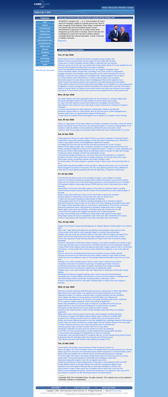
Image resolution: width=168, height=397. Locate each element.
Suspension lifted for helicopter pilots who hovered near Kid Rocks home (85, 337)
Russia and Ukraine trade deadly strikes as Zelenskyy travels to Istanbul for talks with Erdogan (93, 151)
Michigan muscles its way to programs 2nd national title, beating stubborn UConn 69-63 (91, 76)
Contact (130, 8)
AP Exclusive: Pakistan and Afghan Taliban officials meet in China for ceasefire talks (89, 316)
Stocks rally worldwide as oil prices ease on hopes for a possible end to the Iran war (89, 304)
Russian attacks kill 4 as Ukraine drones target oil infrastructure (82, 113)
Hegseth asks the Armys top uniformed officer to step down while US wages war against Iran (93, 234)
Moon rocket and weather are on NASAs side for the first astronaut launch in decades (90, 354)
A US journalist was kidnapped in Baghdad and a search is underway (84, 333)
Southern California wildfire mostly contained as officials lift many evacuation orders (89, 128)
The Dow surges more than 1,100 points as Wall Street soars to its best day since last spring (93, 356)
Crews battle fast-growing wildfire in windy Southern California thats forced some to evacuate (93, 166)
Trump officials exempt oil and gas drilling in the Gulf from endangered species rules (89, 364)
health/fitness (45, 34)
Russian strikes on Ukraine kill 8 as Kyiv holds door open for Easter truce (85, 197)
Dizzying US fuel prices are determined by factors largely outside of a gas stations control (91, 255)
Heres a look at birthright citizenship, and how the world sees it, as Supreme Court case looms (93, 371)
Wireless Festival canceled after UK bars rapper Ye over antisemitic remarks (87, 61)
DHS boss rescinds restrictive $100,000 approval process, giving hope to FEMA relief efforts (92, 291)
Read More (62, 41)
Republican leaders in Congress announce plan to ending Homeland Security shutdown (91, 295)
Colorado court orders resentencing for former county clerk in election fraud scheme (89, 262)
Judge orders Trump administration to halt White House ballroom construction (87, 358)
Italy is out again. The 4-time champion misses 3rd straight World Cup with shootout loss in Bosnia (95, 350)
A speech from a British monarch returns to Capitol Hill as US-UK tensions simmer (89, 318)
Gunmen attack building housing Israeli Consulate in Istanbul (81, 67)
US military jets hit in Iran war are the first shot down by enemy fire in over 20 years (89, 145)
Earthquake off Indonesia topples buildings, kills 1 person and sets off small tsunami (89, 274)
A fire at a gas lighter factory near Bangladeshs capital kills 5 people (83, 142)
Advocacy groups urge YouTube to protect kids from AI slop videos (83, 327)
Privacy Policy (117, 391)
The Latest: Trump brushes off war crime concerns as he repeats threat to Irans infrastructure (93, 90)
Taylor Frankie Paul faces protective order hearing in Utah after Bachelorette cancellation (91, 82)
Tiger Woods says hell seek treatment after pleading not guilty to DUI (84, 339)
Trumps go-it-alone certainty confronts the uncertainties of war (81, 153)
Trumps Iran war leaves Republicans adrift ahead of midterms (81, 199)
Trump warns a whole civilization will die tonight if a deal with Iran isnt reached (87, 63)
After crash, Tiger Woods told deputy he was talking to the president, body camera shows (91, 230)
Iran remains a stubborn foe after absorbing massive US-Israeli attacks (84, 373)
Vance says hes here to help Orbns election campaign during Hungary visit (86, 59)
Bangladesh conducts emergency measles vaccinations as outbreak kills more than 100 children (94, 86)
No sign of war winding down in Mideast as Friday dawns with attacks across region (89, 214)
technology (44, 58)
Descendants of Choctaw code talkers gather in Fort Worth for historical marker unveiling (91, 188)
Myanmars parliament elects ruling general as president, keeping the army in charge (89, 207)
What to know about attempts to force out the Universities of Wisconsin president (88, 195)
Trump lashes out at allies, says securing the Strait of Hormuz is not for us (86, 347)
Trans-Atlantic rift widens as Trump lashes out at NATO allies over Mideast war (87, 297)
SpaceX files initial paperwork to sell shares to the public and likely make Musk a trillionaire (92, 299)
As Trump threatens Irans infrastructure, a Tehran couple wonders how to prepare (88, 78)
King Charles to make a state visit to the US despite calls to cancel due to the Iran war (90, 368)
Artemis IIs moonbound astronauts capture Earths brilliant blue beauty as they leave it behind (93, 180)
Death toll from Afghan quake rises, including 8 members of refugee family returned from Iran (93, 147)
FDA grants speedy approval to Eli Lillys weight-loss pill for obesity (83, 308)
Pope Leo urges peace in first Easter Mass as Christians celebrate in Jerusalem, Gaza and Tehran (95, 124)
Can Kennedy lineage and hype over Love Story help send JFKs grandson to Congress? (91, 155)
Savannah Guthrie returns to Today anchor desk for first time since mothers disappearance (92, 111)
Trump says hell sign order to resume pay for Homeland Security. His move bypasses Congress (94, 245)
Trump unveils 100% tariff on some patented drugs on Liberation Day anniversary (88, 232)
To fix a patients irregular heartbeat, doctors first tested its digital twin (84, 301)
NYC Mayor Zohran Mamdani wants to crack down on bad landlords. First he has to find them (93, 205)
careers (45, 25)
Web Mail (122, 8)
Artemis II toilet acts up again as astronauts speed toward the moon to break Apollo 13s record (93, 130)
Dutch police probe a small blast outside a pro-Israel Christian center (84, 159)
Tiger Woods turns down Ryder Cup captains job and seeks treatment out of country (89, 293)
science (45, 49)
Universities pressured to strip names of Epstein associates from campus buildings (89, 266)
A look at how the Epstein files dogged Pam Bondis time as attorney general (86, 211)
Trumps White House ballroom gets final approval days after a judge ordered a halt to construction (95, 247)
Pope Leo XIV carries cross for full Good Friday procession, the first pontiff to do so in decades (93, 182)
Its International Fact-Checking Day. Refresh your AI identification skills (84, 268)
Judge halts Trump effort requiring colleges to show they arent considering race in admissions (93, 140)
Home (105, 8)
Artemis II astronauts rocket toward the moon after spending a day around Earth (88, 218)
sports (45, 55)
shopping (45, 52)
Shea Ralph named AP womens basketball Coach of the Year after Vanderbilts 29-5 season (92, 216)
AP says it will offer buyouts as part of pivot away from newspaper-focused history (89, 103)
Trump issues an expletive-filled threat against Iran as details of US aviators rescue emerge (92, 115)
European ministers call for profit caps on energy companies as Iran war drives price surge (92, 157)
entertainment (45, 28)
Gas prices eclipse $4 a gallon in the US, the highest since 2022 (82, 360)
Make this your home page (45, 70)
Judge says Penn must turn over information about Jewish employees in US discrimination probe (94, 352)
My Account (113, 8)
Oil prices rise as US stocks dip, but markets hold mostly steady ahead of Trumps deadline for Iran (95, 65)
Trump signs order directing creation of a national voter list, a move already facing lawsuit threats (94, 335)
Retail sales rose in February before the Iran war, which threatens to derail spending (89, 314)
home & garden (45, 37)
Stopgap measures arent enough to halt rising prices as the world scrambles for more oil (91, 74)
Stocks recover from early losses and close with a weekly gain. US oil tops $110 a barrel (91, 236)
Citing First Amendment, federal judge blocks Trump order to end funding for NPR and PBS (92, 362)
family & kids (45, 31)
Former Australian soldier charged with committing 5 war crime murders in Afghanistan (90, 71)
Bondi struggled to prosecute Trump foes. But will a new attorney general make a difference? (93, 168)
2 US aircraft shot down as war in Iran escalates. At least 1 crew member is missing (89, 178)
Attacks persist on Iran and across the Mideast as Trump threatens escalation (87, 306)
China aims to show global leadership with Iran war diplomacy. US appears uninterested (91, 170)
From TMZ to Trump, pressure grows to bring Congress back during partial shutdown (90, 331)
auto (45, 22)
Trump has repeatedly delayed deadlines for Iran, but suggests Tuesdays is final (88, 69)
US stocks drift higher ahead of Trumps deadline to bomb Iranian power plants (87, 101)
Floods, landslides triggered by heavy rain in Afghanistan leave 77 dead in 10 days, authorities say (95, 149)
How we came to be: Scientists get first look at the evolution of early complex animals (90, 253)
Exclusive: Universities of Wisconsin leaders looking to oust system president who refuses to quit (94, 243)
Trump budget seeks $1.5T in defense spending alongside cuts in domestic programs (90, 201)
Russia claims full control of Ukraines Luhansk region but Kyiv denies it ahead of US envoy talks (94, 322)
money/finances (44, 43)
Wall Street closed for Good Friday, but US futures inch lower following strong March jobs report (94, 203)
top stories (45, 61)
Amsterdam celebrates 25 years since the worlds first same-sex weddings (86, 329)
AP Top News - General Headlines (71, 50)
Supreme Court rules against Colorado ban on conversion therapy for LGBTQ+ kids (89, 366)
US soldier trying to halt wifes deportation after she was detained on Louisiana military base (92, 99)
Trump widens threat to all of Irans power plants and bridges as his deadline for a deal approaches (95, 84)
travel (45, 64)
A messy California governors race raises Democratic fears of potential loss (86, 325)
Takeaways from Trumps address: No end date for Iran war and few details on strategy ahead (93, 276)
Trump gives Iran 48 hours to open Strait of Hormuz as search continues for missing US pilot (93, 138)
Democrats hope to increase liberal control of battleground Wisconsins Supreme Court (90, 80)
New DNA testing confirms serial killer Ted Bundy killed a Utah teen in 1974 (86, 278)
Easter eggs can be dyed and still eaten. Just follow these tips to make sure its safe (89, 209)
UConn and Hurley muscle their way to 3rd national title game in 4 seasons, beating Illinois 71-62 (94, 126)
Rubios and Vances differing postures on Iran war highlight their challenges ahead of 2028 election (95, 320)
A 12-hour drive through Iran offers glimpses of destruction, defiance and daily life (88, 109)
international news (44, 40)
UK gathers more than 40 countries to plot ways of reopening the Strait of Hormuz (89, 264)
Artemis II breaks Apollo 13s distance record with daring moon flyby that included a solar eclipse (94, 88)
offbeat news (45, 46)
